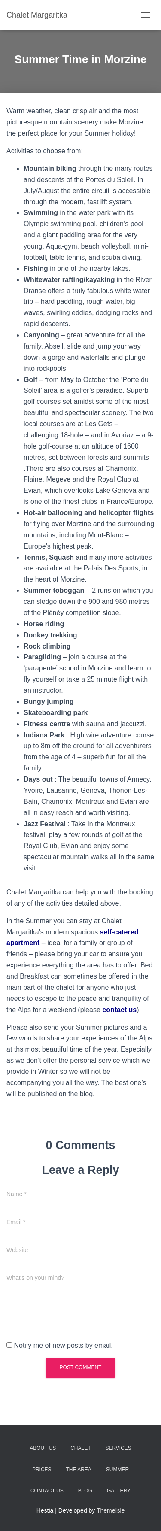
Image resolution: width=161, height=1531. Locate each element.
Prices (42, 1470)
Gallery (119, 1491)
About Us (43, 1448)
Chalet (80, 1448)
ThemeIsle (111, 1510)
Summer (117, 1470)
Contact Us (47, 1491)
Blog (85, 1491)
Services (118, 1448)
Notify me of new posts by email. (63, 1345)
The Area (78, 1470)
